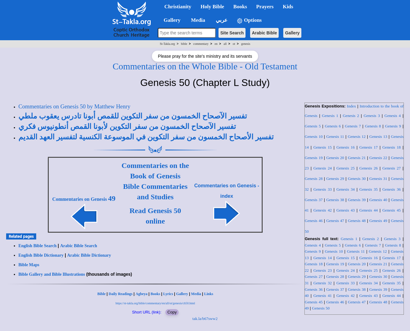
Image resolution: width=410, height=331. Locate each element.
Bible (101, 294)
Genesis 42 (322, 210)
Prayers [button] (265, 7)
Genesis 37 (314, 199)
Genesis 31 (378, 178)
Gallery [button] (170, 20)
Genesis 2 (351, 115)
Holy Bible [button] (212, 7)
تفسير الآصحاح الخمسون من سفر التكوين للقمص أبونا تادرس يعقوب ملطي (132, 116)
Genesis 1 (330, 115)
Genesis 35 (368, 189)
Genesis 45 (391, 210)
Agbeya (142, 294)
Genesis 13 (378, 136)
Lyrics (168, 294)
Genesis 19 (314, 157)
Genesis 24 (322, 168)
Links (208, 294)
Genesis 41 (322, 295)
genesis (245, 43)
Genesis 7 (353, 126)
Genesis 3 (372, 115)
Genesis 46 (314, 220)
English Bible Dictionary (41, 255)
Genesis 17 (368, 147)
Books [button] (240, 7)
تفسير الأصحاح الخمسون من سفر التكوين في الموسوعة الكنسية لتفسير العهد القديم (146, 137)
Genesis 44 (368, 210)
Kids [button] (288, 7)
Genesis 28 (314, 178)
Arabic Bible (264, 32)
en (216, 43)
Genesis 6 (333, 126)
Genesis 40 (378, 199)
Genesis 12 (357, 136)
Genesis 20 (335, 157)
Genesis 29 (335, 178)
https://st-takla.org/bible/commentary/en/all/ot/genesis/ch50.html (155, 303)
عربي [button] (221, 20)
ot (234, 43)
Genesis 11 (335, 136)
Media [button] (197, 20)
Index (351, 106)
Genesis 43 (345, 210)
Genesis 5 (313, 126)
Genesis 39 (357, 199)
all (225, 43)
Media (196, 294)
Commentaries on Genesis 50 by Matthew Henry (74, 106)
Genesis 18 (391, 147)
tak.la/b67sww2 (205, 318)
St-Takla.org (167, 43)
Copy (171, 312)
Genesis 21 (357, 157)
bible (184, 43)
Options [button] (249, 20)
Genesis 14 (322, 257)
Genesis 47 (335, 220)
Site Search (232, 32)
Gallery (292, 32)
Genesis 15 (322, 147)
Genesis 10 (314, 136)
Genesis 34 (345, 189)
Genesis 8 (373, 126)
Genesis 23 (322, 270)
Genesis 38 (335, 199)
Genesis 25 (345, 168)
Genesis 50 (321, 308)
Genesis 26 (368, 168)
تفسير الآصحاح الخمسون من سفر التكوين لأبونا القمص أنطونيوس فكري (127, 126)
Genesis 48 (357, 220)
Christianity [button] (177, 7)
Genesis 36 (391, 189)
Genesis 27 (391, 168)
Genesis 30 (357, 178)
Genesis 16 (345, 147)
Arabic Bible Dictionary (89, 255)
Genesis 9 (393, 126)
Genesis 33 (322, 189)
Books (155, 294)
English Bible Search (37, 245)
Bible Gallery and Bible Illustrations (51, 274)
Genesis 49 (378, 220)
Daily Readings (121, 294)
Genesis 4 (393, 115)
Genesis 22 (378, 157)
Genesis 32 (322, 283)
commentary (201, 43)
